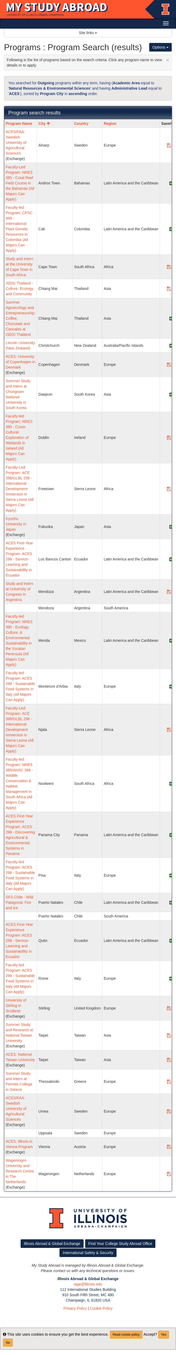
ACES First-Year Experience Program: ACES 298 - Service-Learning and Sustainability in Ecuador (19, 559)
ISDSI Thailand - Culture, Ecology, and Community (20, 288)
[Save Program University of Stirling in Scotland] (169, 1008)
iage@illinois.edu (88, 1284)
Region (110, 123)
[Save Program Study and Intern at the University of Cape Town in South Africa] (169, 267)
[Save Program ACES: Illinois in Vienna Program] (169, 1147)
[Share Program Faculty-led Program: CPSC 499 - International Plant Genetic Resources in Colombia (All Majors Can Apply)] (171, 229)
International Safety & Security (88, 1253)
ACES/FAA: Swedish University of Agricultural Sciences (16, 142)
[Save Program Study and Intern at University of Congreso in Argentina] (169, 591)
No (8, 1343)
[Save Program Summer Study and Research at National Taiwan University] (169, 1035)
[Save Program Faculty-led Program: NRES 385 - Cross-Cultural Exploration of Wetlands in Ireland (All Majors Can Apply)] (169, 437)
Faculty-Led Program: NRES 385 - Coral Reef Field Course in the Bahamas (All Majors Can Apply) (20, 183)
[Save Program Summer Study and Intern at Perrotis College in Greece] (169, 1081)
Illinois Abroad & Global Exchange (52, 1243)
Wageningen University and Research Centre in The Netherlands (20, 1171)
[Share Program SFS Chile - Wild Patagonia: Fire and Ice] (171, 902)
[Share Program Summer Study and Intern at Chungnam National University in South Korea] (171, 394)
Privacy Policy (75, 1308)
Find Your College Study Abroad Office (120, 1243)
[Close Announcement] (167, 60)
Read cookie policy (126, 1334)
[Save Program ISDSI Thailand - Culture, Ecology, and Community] (169, 288)
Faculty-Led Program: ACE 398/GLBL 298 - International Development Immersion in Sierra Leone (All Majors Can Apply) (19, 488)
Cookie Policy (101, 1308)
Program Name (19, 123)
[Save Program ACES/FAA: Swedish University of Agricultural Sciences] (169, 145)
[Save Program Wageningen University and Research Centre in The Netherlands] (169, 1174)
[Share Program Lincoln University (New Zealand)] (171, 345)
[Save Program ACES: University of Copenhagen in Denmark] (169, 364)
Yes (163, 1334)
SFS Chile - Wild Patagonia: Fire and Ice (19, 902)
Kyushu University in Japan (16, 523)
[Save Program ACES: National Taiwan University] (169, 1060)
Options (160, 47)
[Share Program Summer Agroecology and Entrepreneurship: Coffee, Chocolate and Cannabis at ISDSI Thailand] (171, 318)
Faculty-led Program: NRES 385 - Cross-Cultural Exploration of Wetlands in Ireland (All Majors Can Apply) (19, 437)
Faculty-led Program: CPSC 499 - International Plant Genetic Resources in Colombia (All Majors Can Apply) (19, 229)
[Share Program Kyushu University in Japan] (171, 526)
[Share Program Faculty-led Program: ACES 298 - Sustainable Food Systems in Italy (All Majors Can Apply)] (171, 686)
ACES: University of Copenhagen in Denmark (20, 361)
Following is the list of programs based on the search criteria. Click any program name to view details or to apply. (88, 62)
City (44, 123)
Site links (88, 33)
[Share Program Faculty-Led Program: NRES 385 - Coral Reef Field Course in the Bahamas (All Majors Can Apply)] (171, 183)
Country (81, 123)
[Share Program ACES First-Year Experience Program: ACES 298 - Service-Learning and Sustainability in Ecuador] (171, 559)
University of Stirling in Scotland (16, 1005)
